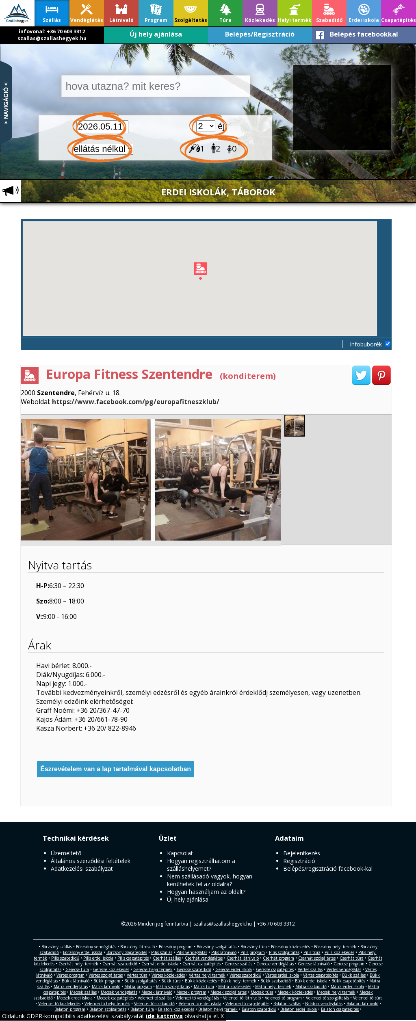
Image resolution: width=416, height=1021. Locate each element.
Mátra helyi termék (273, 986)
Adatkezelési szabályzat (82, 868)
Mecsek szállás (83, 992)
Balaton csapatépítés (340, 1009)
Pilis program (252, 952)
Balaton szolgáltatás (107, 1009)
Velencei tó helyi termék (107, 1003)
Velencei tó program (283, 998)
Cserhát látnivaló (243, 958)
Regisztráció (299, 861)
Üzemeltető (66, 853)
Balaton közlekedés (176, 1009)
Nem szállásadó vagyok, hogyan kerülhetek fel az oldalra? (209, 880)
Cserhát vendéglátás (204, 958)
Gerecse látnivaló (313, 964)
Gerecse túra (77, 969)
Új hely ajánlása (156, 34)
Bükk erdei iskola (311, 981)
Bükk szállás (354, 975)
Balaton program (69, 1009)
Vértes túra (137, 975)
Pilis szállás (161, 952)
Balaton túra (142, 1009)
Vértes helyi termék (207, 975)
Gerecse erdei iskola (233, 969)
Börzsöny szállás (56, 947)
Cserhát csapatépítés (201, 964)
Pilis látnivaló (223, 952)
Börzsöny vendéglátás (96, 947)
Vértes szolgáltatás (106, 975)
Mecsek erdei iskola (75, 998)
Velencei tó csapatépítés (247, 1003)
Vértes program (70, 975)
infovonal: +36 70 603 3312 (52, 31)
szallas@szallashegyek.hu (52, 38)
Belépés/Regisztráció (260, 34)
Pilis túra (312, 952)
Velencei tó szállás (154, 998)
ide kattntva (164, 1016)
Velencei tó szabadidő (154, 1003)
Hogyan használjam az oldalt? (206, 892)
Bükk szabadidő (275, 981)
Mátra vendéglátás (71, 986)
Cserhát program (278, 958)
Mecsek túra (262, 992)
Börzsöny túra (253, 947)
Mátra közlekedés (234, 986)
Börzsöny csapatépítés (126, 952)
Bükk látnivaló (75, 981)
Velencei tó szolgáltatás (327, 998)
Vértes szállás (310, 969)
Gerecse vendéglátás (275, 964)
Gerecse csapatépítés (275, 969)
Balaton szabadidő (259, 1009)
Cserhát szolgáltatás (317, 958)
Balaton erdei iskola (298, 1009)
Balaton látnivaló (362, 1003)
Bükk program (106, 981)
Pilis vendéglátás (191, 952)
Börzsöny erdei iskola (82, 952)
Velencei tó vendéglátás (197, 998)
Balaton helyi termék (218, 1009)
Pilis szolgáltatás (284, 952)
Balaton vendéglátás (323, 1003)
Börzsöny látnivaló (137, 947)
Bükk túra (171, 981)
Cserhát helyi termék (78, 964)
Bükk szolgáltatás (140, 981)
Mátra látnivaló (106, 986)
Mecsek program (191, 992)
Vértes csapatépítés (320, 975)
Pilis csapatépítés (133, 958)
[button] (207, 272)
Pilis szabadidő (65, 958)
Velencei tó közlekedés (59, 1003)
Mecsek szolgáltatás (228, 992)
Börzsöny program (176, 947)
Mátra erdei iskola (347, 986)
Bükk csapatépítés (348, 981)
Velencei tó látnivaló (242, 998)
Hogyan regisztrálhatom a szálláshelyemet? (201, 864)
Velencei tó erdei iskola (200, 1003)
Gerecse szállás (238, 964)
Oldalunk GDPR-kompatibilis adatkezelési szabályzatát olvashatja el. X (113, 1016)
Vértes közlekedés (168, 975)
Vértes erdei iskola (282, 975)
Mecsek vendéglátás (119, 992)
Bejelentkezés (301, 853)
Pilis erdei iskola (98, 958)
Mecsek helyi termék (336, 992)
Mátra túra (204, 986)
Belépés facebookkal (364, 34)
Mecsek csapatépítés (115, 998)
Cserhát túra (352, 958)
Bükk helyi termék (238, 981)
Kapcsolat (180, 853)
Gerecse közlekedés (111, 969)
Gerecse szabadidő (194, 969)
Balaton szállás (287, 1003)
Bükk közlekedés (201, 981)
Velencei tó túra (368, 998)
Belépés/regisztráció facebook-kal (328, 868)
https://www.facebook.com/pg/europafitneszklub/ (135, 401)
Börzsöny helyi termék (335, 947)
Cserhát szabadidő (119, 964)
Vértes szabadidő (245, 975)
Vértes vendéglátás (344, 969)
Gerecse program (349, 964)
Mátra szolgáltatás (173, 986)
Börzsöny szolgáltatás (216, 947)
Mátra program (138, 986)
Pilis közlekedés (339, 952)
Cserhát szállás (167, 958)
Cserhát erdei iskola (159, 964)
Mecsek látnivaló (156, 992)
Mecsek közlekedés (295, 992)
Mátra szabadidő (311, 986)
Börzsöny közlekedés (290, 947)
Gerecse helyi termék (153, 969)
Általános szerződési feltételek (90, 861)
